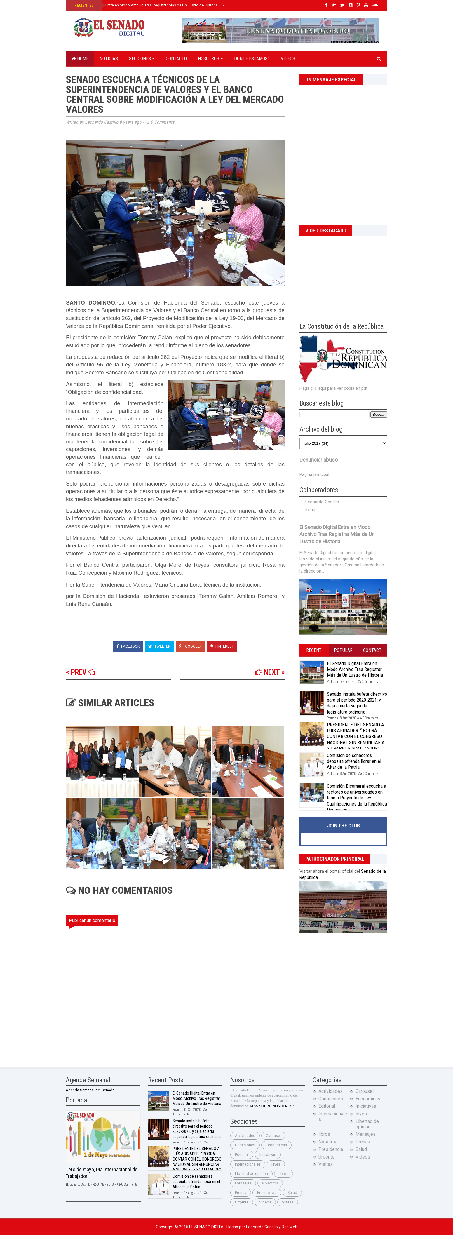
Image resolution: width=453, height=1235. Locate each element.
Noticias (109, 58)
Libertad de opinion (251, 1173)
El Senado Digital (207, 1226)
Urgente (241, 1202)
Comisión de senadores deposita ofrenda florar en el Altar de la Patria (354, 761)
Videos (288, 58)
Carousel (273, 1135)
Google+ (190, 646)
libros (283, 1173)
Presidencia (267, 1192)
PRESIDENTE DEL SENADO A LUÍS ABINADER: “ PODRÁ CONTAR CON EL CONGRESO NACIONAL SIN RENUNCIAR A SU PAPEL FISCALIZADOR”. (356, 737)
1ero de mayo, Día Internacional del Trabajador (102, 1172)
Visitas (287, 1202)
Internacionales (248, 1164)
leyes (275, 1164)
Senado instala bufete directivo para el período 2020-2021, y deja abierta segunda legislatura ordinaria (357, 703)
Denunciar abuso (318, 460)
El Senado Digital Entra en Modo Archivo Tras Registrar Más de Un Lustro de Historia (145, 5)
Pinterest (222, 646)
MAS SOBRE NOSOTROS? (272, 1106)
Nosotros (210, 58)
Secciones (142, 58)
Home (80, 58)
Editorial (242, 1154)
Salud (292, 1192)
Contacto (176, 58)
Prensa (240, 1192)
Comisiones (245, 1145)
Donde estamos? (252, 58)
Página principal (314, 474)
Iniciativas (267, 1154)
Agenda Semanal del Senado (90, 1090)
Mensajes (243, 1183)
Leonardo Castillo (322, 502)
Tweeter (159, 646)
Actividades (245, 1135)
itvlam (311, 509)
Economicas (276, 1145)
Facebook (128, 646)
